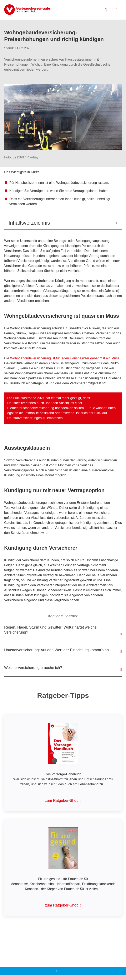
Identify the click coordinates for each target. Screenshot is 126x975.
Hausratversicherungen (25, 418)
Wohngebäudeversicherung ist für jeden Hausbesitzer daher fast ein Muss (64, 358)
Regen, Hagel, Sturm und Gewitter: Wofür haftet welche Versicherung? (50, 629)
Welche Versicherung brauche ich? (33, 668)
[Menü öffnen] (117, 10)
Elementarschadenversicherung (31, 408)
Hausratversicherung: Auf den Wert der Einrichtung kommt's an (56, 650)
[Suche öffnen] (106, 9)
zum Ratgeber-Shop (62, 800)
